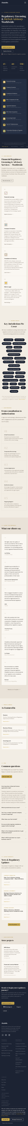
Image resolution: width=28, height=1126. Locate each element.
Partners (3, 1084)
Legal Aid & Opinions (20, 1051)
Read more (7, 884)
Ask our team (6, 776)
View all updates (14, 924)
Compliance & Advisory (21, 1046)
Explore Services (7, 51)
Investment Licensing (6, 1043)
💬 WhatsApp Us (7, 1007)
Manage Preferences (17, 1119)
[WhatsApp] (2, 1035)
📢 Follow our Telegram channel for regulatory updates (13, 55)
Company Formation (20, 1043)
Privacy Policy (4, 1115)
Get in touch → (22, 399)
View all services (7, 180)
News (2, 1087)
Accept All (5, 1119)
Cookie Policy (19, 1114)
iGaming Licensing (5, 1055)
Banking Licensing (5, 1053)
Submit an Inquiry (8, 47)
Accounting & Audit (20, 1048)
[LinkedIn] (9, 1035)
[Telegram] (6, 1035)
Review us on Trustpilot (14, 689)
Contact (3, 1090)
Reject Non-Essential (7, 1123)
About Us (3, 1079)
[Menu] (25, 2)
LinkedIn (5, 1011)
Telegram (18, 1007)
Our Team (3, 1082)
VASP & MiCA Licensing (6, 1050)
